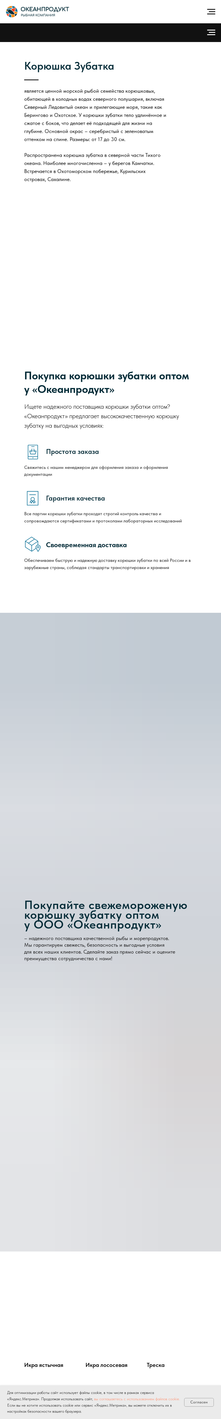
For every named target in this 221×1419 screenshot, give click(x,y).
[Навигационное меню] (211, 12)
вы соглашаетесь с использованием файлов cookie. (137, 1399)
